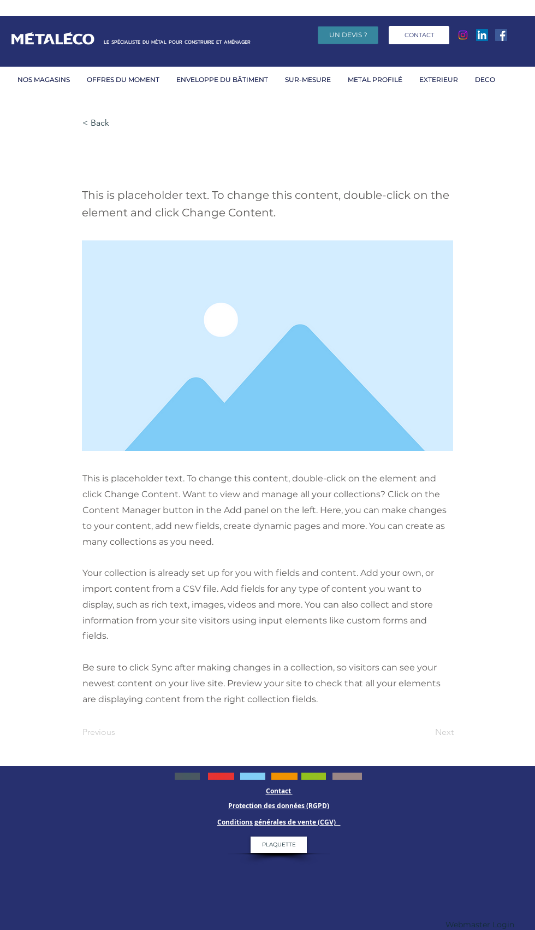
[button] (126, 79)
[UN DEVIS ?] (348, 35)
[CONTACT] (419, 35)
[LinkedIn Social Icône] (482, 35)
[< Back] (118, 123)
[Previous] (118, 732)
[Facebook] (501, 35)
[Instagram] (463, 35)
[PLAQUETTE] (279, 845)
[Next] (426, 732)
